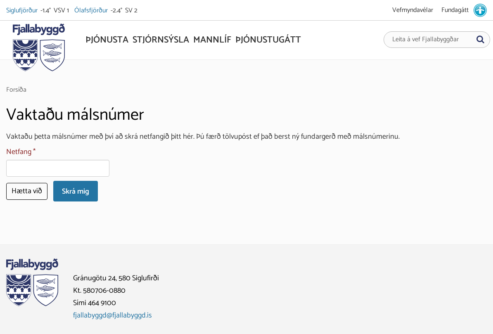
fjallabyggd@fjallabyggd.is (112, 315)
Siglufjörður (22, 11)
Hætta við (27, 191)
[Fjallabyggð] (38, 50)
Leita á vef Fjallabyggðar (425, 40)
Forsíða (16, 89)
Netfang (18, 152)
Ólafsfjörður (91, 11)
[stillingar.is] (480, 10)
